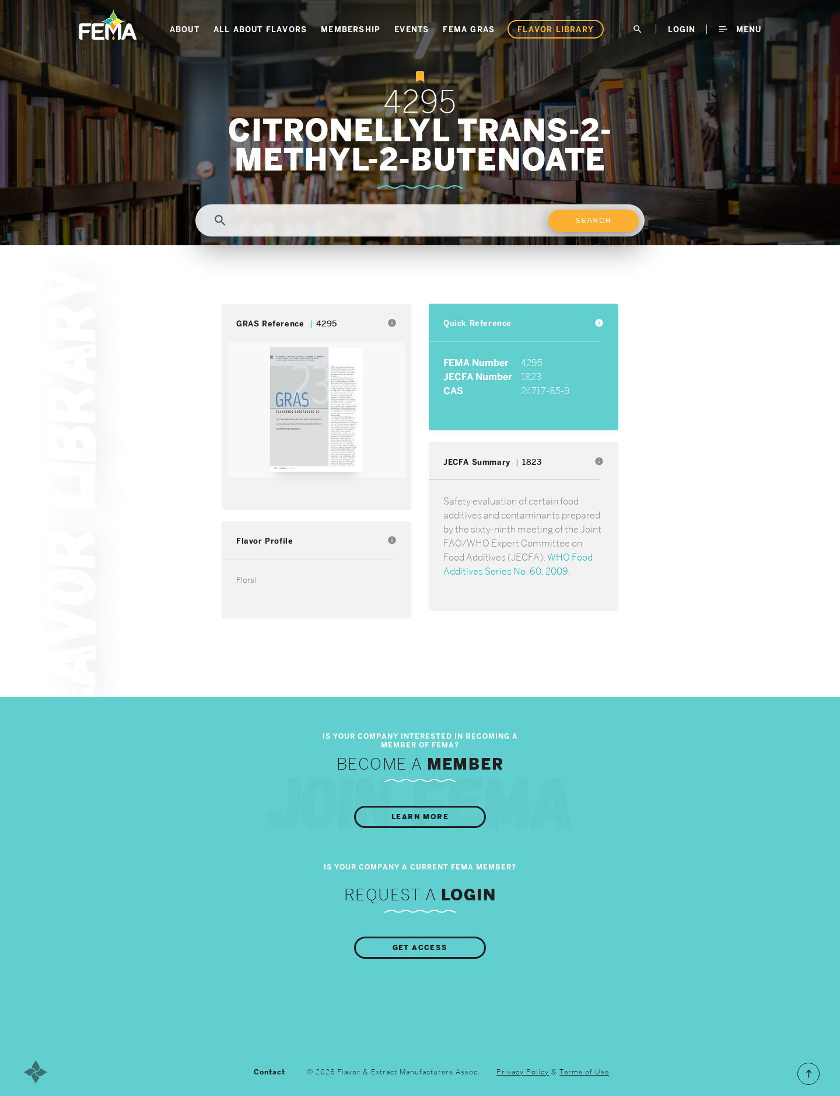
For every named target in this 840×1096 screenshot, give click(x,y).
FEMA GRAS (469, 29)
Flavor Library (555, 29)
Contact (269, 1072)
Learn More (420, 817)
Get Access (420, 948)
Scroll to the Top (808, 1074)
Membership (350, 29)
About (185, 29)
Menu (740, 29)
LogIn (681, 29)
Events (411, 29)
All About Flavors (260, 29)
